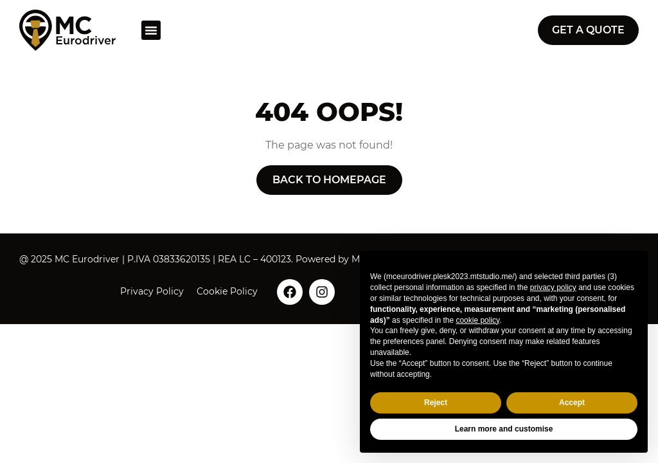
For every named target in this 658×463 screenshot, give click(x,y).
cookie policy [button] (477, 320)
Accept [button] (572, 402)
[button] (151, 30)
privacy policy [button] (553, 287)
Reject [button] (435, 402)
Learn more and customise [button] (504, 428)
